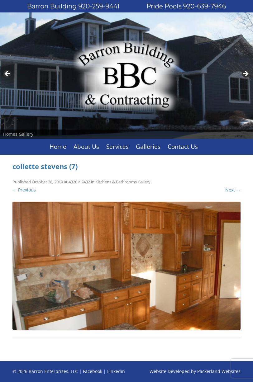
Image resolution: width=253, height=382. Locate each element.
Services (117, 147)
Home (58, 147)
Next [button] (245, 74)
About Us (86, 147)
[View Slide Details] (126, 75)
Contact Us (183, 147)
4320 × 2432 (79, 182)
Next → (233, 190)
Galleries (148, 147)
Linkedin (116, 371)
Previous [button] (7, 74)
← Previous (24, 190)
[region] (126, 75)
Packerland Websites (219, 371)
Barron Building (73, 6)
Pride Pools (186, 6)
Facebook (92, 371)
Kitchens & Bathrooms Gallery (122, 182)
